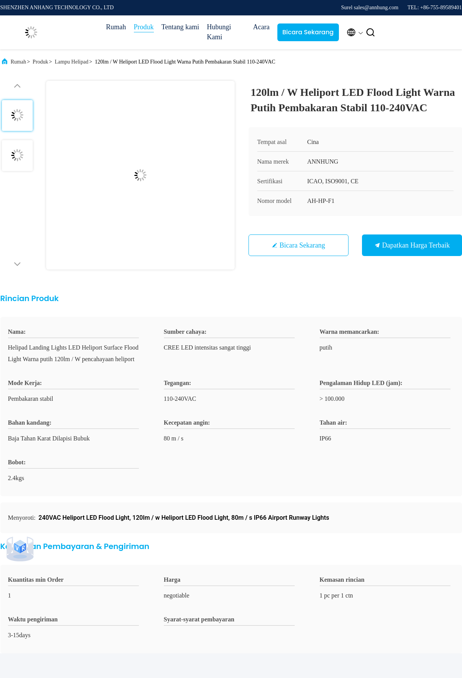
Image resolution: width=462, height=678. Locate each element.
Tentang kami (180, 27)
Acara (261, 27)
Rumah (116, 27)
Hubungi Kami (219, 32)
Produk (144, 27)
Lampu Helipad (71, 62)
